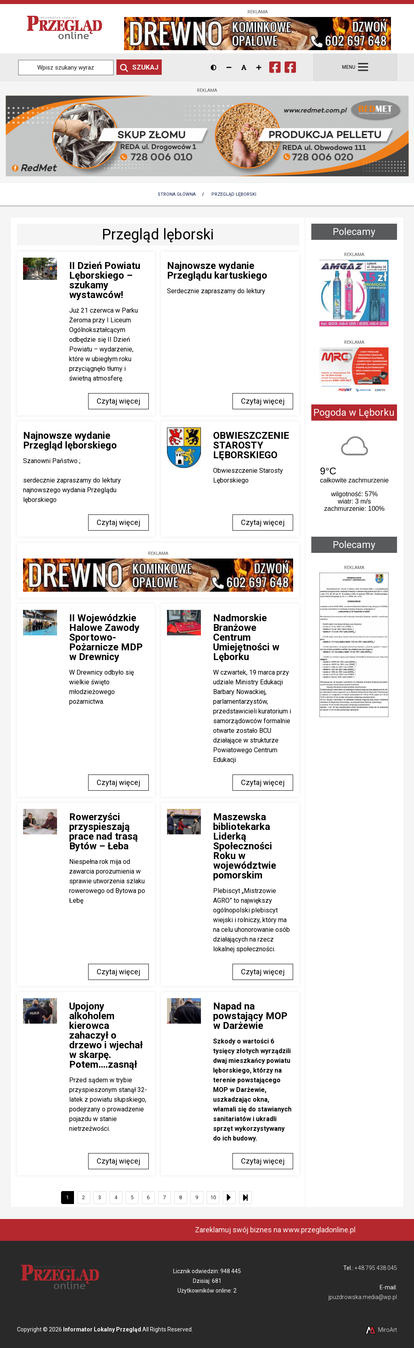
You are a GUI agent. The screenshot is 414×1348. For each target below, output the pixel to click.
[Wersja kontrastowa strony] (213, 67)
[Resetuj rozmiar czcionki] (243, 67)
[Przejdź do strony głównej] (64, 28)
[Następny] (229, 1197)
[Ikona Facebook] (275, 66)
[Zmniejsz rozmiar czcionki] (228, 67)
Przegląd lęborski (233, 194)
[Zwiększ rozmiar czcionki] (258, 67)
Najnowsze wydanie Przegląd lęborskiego (70, 440)
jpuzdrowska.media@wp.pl (362, 1297)
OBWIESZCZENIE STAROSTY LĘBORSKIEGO (251, 445)
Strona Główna (177, 194)
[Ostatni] (245, 1197)
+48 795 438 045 (376, 1268)
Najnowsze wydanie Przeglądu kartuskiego (217, 270)
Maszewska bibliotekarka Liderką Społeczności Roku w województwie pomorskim (244, 846)
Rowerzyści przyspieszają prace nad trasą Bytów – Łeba (103, 831)
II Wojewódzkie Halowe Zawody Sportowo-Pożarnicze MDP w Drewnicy (106, 637)
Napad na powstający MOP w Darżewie (250, 1016)
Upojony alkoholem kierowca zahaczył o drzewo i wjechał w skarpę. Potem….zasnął (106, 1035)
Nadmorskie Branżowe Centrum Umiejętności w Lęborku (246, 637)
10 (213, 1197)
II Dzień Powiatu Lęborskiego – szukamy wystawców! (104, 280)
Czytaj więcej (118, 401)
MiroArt (381, 1330)
